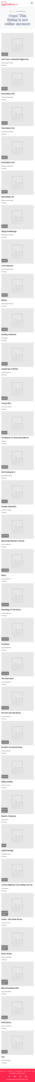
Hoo (2, 1057)
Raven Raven (6, 954)
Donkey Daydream (8, 506)
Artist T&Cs (12, 1073)
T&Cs (33, 1071)
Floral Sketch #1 (7, 197)
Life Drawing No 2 (8, 472)
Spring (3, 300)
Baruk (3, 575)
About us (2, 1071)
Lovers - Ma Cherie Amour (11, 919)
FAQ (25, 1071)
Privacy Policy (18, 1071)
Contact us (10, 1071)
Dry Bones (5, 644)
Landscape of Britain (9, 369)
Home (11, 11)
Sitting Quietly (7, 782)
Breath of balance (8, 816)
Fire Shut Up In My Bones (11, 713)
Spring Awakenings (9, 231)
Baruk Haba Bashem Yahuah (12, 541)
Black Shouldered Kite (10, 988)
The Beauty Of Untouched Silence (15, 438)
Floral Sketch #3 (7, 162)
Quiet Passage (7, 850)
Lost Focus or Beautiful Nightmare (15, 59)
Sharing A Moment (8, 334)
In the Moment (7, 266)
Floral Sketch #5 (7, 94)
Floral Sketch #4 (7, 128)
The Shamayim (7, 678)
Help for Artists (21, 1073)
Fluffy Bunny (6, 1022)
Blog (28, 1071)
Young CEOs (6, 403)
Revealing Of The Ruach (11, 610)
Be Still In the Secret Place (11, 747)
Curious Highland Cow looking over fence (18, 885)
